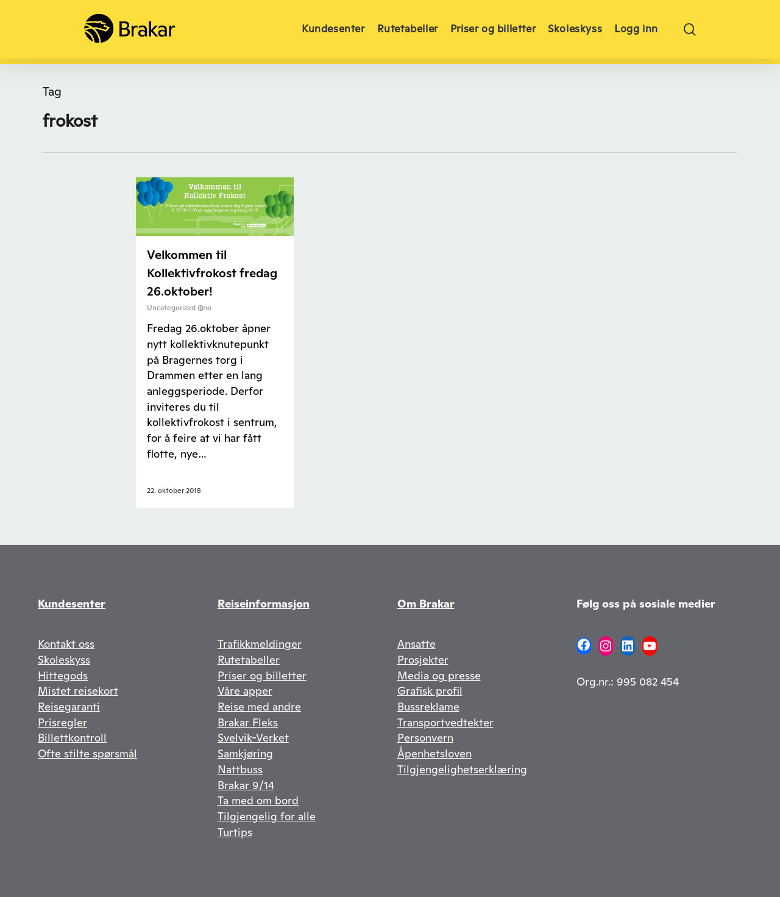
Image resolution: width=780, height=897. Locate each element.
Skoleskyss (64, 660)
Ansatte (416, 644)
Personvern (425, 738)
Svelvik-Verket (253, 738)
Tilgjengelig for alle (267, 816)
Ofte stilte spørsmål (87, 753)
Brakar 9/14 (246, 785)
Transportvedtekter (445, 722)
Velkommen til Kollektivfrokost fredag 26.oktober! (212, 273)
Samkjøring (245, 753)
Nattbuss (240, 769)
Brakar (235, 722)
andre (286, 707)
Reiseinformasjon (264, 604)
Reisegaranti (69, 707)
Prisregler (62, 722)
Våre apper (245, 691)
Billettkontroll (72, 738)
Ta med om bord (258, 800)
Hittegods (63, 675)
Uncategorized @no (179, 308)
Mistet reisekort (78, 691)
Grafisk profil (430, 691)
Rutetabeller (249, 660)
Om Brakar (426, 604)
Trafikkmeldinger (260, 644)
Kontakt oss (66, 644)
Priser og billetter (262, 675)
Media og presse (439, 675)
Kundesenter (71, 604)
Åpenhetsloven (434, 753)
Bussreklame (428, 707)
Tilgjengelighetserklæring (462, 769)
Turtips (235, 832)
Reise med (245, 707)
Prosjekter (422, 660)
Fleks (265, 722)
